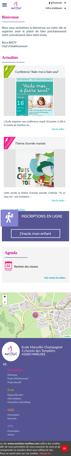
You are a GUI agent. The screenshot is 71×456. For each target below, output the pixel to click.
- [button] (4, 302)
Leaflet (67, 336)
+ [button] (5, 297)
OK (64, 448)
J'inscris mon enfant (35, 233)
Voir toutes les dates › (55, 277)
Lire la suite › (58, 129)
